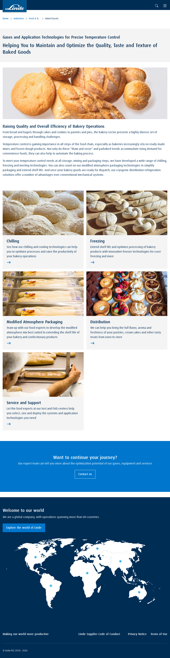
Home (6, 18)
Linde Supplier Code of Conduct (99, 634)
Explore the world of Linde (24, 527)
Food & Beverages (34, 18)
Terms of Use (159, 634)
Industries (19, 18)
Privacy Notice (137, 634)
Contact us (85, 474)
